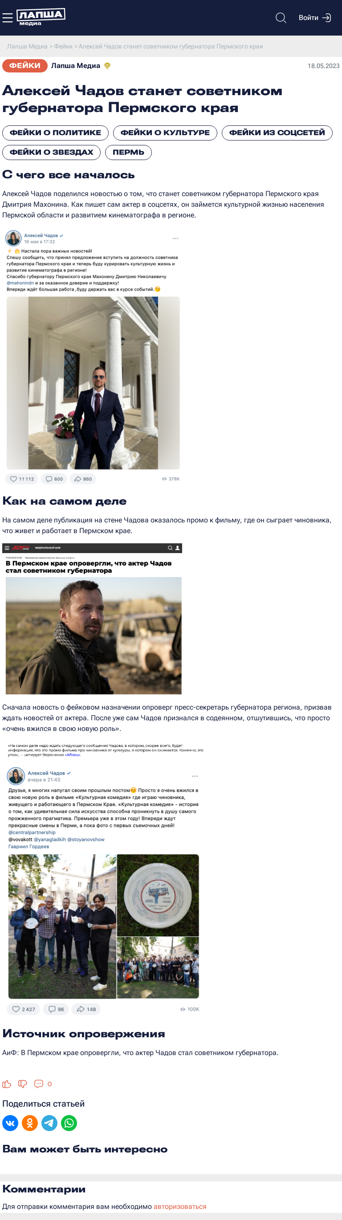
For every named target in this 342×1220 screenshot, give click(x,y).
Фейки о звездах (51, 152)
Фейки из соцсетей (277, 132)
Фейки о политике (55, 132)
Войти (315, 17)
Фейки (25, 65)
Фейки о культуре (165, 132)
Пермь (128, 152)
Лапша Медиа (75, 65)
